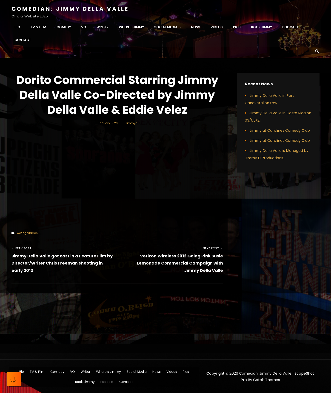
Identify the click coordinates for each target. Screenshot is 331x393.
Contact (22, 39)
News (195, 26)
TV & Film (38, 26)
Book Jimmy (261, 26)
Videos (217, 26)
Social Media (168, 26)
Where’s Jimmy (131, 26)
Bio (17, 26)
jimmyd (131, 122)
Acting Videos (27, 232)
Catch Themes (266, 379)
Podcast (290, 26)
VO (83, 26)
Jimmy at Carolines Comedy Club (279, 129)
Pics (237, 26)
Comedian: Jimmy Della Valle (70, 9)
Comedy (64, 26)
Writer (102, 26)
